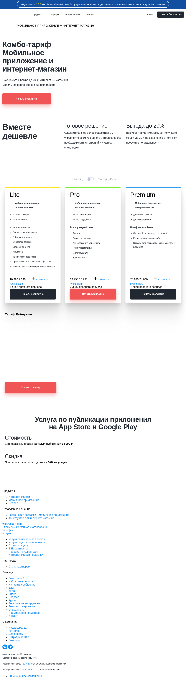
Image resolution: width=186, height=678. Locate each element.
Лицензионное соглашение (25, 676)
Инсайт (13, 615)
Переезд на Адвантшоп (23, 551)
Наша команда (17, 627)
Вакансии (14, 640)
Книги (12, 590)
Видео (12, 594)
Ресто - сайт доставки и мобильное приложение (38, 514)
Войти (150, 14)
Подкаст (13, 597)
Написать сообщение (21, 584)
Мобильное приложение (23, 500)
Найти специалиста (20, 581)
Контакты (14, 630)
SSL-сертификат (18, 548)
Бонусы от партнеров (21, 606)
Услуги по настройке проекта (26, 539)
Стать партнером (19, 566)
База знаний (16, 578)
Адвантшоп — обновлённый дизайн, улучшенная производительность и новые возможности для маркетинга (93, 4)
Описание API (17, 609)
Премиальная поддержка (24, 612)
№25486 (26, 669)
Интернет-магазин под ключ (26, 554)
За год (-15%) (107, 179)
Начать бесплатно (170, 14)
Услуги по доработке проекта (26, 542)
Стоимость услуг (19, 545)
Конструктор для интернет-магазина (31, 518)
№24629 (26, 664)
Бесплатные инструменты (24, 603)
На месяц (76, 179)
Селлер (13, 503)
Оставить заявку (31, 387)
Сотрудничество (18, 637)
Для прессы (15, 633)
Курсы (12, 600)
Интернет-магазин (19, 496)
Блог (11, 587)
